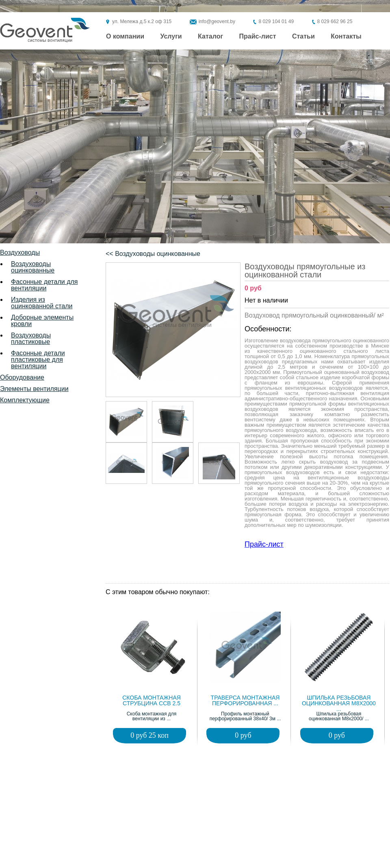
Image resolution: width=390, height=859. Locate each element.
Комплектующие (25, 400)
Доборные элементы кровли (42, 320)
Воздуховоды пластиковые (31, 338)
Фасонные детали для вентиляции (44, 285)
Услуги (171, 36)
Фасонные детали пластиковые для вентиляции (38, 359)
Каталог (210, 36)
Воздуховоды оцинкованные (32, 267)
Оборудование (22, 377)
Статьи (303, 36)
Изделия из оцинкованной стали (41, 302)
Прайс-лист (257, 36)
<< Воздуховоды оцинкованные (153, 253)
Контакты (346, 36)
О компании (125, 36)
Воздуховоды (20, 252)
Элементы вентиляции (34, 388)
